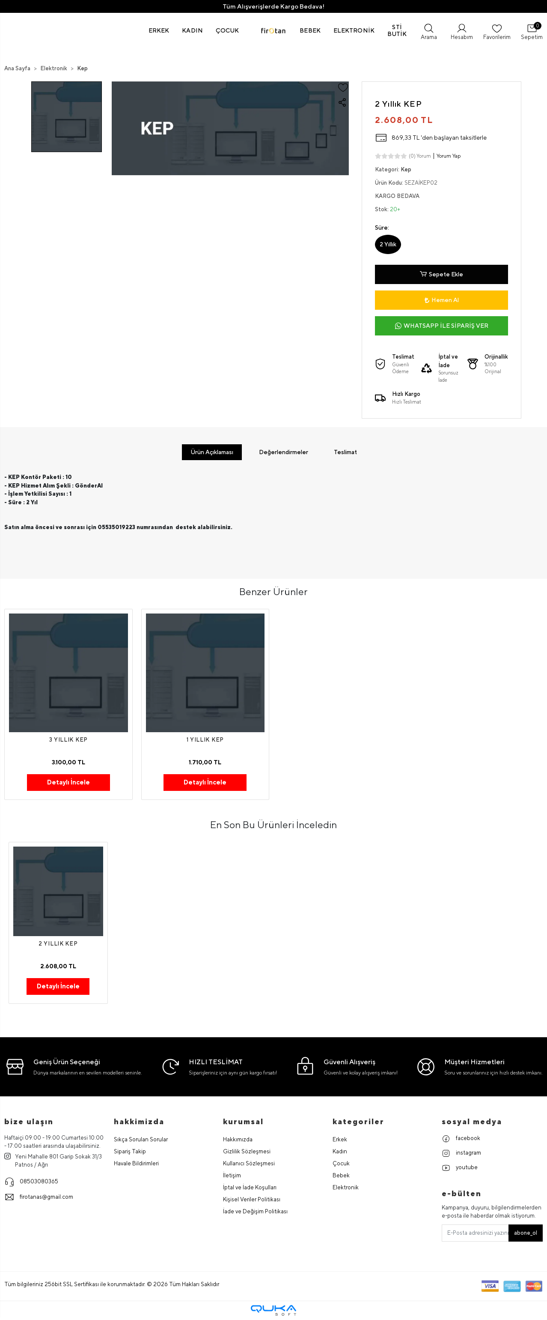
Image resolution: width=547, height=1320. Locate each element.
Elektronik (346, 1187)
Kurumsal (243, 1121)
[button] (159, 30)
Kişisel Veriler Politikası (251, 1199)
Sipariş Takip (130, 1151)
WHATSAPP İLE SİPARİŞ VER (441, 325)
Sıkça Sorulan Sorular (141, 1139)
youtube (460, 1168)
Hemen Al (442, 299)
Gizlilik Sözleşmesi (247, 1151)
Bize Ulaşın (29, 1121)
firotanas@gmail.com (38, 1197)
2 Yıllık (388, 244)
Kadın (340, 1151)
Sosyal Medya (472, 1121)
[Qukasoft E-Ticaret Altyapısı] (273, 1310)
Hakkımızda (238, 1139)
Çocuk (341, 1163)
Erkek (340, 1139)
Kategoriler (358, 1121)
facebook (461, 1138)
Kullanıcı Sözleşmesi (249, 1163)
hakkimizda (139, 1121)
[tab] (212, 452)
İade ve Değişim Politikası (255, 1211)
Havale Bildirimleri (136, 1163)
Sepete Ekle (441, 274)
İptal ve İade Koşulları (249, 1187)
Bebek (341, 1175)
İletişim (232, 1175)
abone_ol (525, 1233)
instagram (461, 1153)
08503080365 (31, 1181)
